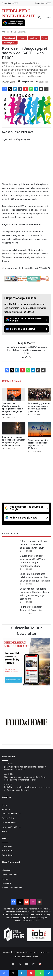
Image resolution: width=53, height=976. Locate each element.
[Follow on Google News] (26, 328)
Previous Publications (11, 814)
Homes (5, 879)
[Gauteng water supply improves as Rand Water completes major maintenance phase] (13, 428)
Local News (7, 846)
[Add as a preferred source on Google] (13, 22)
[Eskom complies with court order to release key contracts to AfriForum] (39, 429)
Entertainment (9, 38)
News (13, 32)
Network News (8, 851)
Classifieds (6, 870)
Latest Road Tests (9, 874)
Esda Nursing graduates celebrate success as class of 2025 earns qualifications (35, 577)
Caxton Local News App (12, 888)
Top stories (26, 957)
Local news (22, 32)
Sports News (7, 855)
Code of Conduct (9, 822)
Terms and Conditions (11, 827)
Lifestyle (22, 38)
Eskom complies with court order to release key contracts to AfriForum (34, 544)
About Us (6, 809)
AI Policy (5, 831)
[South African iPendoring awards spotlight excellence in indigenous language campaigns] (13, 394)
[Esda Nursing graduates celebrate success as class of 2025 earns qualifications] (39, 394)
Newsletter (6, 883)
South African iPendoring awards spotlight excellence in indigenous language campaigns (12, 408)
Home (5, 32)
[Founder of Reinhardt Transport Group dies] (10, 610)
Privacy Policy (8, 818)
